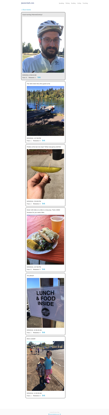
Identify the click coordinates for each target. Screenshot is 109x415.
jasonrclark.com (27, 3)
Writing (68, 3)
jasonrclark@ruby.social (54, 414)
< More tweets (26, 10)
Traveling (85, 3)
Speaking (61, 3)
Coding (79, 3)
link (39, 77)
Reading (73, 3)
